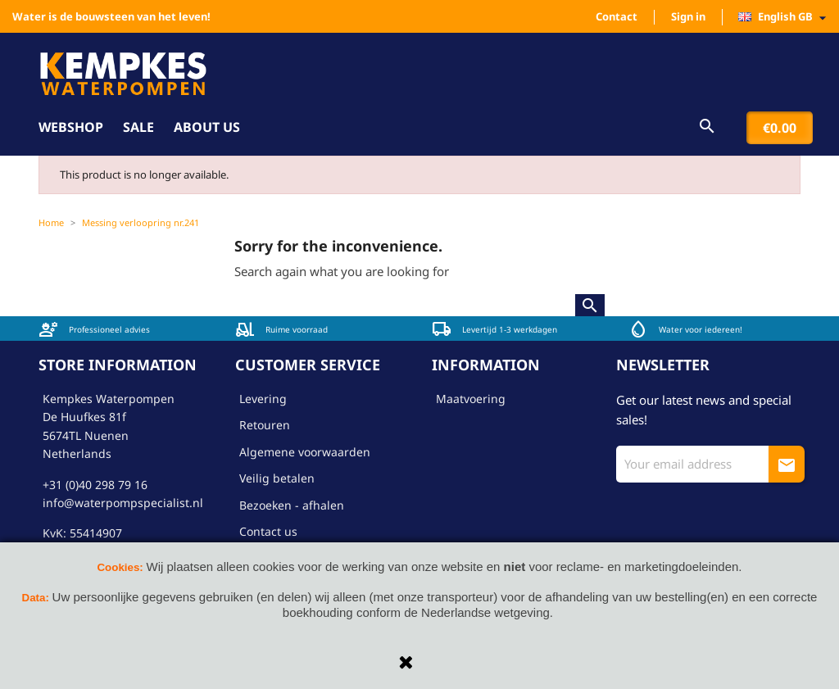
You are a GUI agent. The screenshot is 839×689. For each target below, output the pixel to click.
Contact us (268, 531)
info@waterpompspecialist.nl (123, 502)
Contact (616, 16)
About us (207, 127)
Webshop (71, 127)
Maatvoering (471, 398)
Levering (263, 398)
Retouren (264, 425)
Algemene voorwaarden (304, 452)
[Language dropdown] (786, 17)
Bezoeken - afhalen (291, 505)
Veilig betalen (277, 478)
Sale (138, 127)
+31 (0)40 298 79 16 (95, 484)
